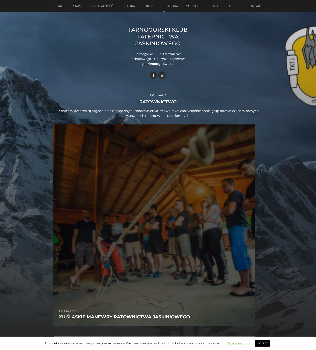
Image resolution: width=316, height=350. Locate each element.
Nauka (129, 6)
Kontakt (255, 6)
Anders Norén (165, 332)
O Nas (76, 6)
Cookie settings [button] (238, 343)
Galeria (171, 6)
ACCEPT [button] (262, 343)
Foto (214, 6)
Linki (233, 6)
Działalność (102, 6)
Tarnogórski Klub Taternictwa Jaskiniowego (158, 36)
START (59, 6)
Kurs (150, 6)
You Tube (194, 6)
